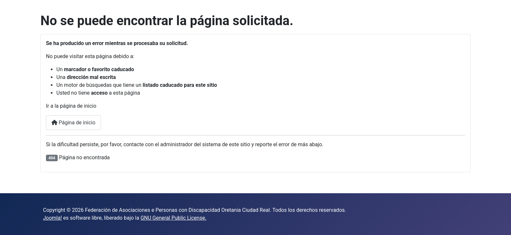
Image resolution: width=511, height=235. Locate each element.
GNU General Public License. (173, 218)
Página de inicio (73, 122)
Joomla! (52, 218)
